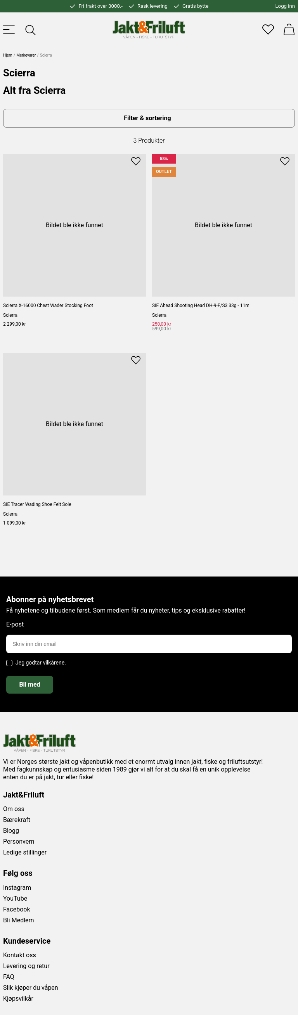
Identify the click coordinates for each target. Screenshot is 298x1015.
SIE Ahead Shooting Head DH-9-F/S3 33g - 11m (200, 305)
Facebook (16, 909)
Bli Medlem (18, 920)
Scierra (10, 315)
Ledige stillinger (25, 852)
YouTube (15, 898)
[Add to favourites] (135, 160)
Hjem (7, 55)
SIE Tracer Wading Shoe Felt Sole (37, 504)
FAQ (8, 976)
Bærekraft (16, 819)
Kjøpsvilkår (18, 998)
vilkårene (54, 662)
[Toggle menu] (9, 29)
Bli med (29, 684)
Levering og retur (26, 966)
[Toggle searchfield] (30, 29)
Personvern (19, 841)
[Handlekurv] (289, 29)
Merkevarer (26, 55)
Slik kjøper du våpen (30, 987)
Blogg (11, 830)
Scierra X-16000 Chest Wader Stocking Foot (48, 305)
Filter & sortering (147, 118)
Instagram (17, 887)
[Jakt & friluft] (149, 29)
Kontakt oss (19, 955)
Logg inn (285, 6)
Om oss (13, 809)
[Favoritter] (268, 29)
